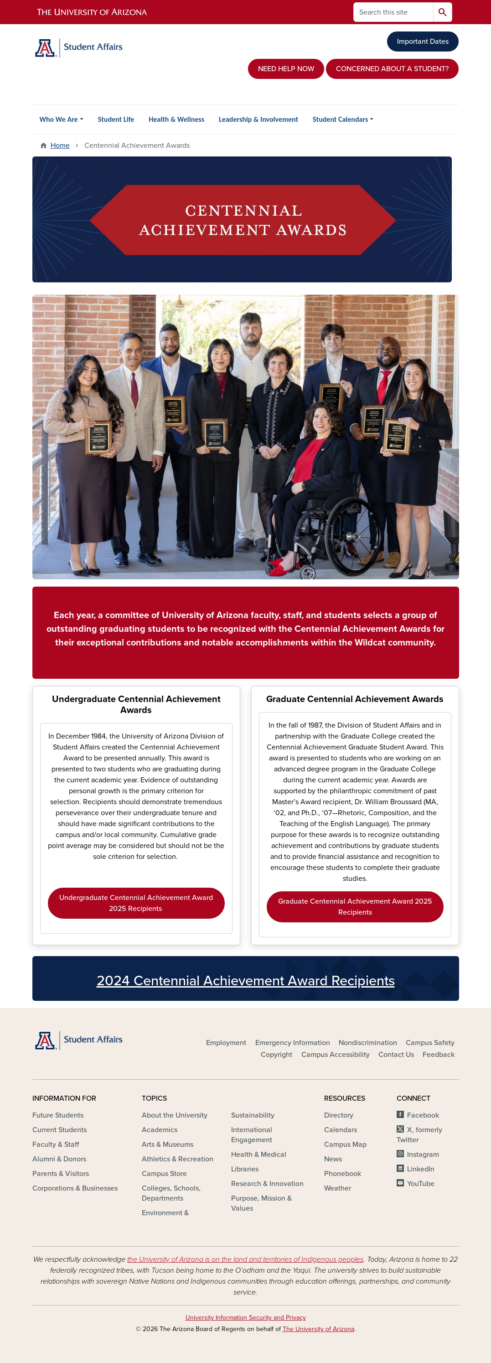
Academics (159, 1129)
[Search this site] (393, 12)
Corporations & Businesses (75, 1188)
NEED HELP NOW (286, 68)
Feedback (439, 1054)
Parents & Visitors (60, 1173)
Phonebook (342, 1173)
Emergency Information (292, 1042)
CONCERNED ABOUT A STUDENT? (392, 68)
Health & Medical (258, 1154)
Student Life (116, 119)
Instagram (423, 1154)
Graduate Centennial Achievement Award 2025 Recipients (355, 907)
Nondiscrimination (368, 1042)
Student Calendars (340, 119)
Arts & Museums (167, 1144)
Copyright (276, 1054)
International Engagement (251, 1135)
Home (60, 145)
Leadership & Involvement (258, 119)
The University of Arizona (318, 1329)
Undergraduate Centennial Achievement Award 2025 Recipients (136, 903)
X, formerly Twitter (419, 1135)
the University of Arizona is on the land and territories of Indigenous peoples (245, 1259)
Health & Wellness (176, 119)
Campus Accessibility (335, 1054)
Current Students (59, 1129)
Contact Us (396, 1054)
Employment (226, 1042)
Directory (338, 1115)
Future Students (57, 1115)
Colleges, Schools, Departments (171, 1193)
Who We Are (59, 119)
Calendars (340, 1129)
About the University (174, 1115)
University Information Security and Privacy (246, 1317)
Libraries (244, 1169)
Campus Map (345, 1144)
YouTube (420, 1183)
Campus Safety (430, 1042)
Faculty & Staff (55, 1144)
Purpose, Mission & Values (261, 1203)
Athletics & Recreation (177, 1159)
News (333, 1159)
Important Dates (423, 41)
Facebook (423, 1115)
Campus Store (164, 1173)
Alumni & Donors (59, 1159)
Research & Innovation (267, 1183)
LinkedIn (420, 1169)
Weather (337, 1188)
